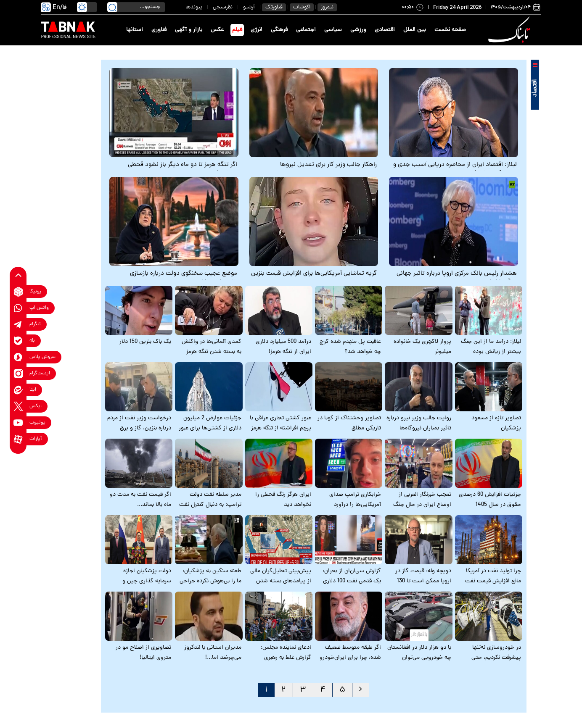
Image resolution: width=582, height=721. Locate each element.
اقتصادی (385, 30)
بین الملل (414, 30)
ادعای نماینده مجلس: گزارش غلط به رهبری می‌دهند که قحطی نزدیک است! (282, 662)
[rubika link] (18, 292)
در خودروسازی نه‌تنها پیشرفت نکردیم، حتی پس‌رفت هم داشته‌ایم (495, 657)
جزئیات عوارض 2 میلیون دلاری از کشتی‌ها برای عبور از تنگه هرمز (210, 428)
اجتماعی (306, 30)
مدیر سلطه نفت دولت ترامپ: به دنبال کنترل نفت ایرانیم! (210, 504)
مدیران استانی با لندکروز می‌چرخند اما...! (212, 652)
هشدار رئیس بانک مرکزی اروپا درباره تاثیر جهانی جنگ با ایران (457, 278)
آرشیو (249, 7)
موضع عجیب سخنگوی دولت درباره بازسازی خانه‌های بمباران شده (183, 278)
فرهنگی (279, 30)
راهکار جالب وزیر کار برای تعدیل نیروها (328, 165)
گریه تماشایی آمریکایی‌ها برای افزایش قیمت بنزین (314, 274)
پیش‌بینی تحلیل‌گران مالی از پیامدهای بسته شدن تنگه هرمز (280, 581)
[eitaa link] (18, 390)
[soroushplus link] (18, 357)
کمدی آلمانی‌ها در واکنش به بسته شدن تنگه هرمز (211, 346)
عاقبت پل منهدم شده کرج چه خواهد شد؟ (350, 346)
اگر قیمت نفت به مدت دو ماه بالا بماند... (140, 499)
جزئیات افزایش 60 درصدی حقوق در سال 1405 (490, 499)
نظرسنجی (223, 7)
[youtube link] (18, 423)
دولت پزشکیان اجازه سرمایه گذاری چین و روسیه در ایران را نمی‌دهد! (139, 581)
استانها (134, 30)
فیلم (237, 30)
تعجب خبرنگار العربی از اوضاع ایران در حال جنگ (422, 499)
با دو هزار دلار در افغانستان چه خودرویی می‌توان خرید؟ (419, 657)
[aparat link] (18, 439)
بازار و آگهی (188, 30)
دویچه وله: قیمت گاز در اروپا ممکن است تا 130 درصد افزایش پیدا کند (423, 581)
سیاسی (333, 30)
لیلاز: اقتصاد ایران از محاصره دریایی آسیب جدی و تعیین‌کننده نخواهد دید (455, 169)
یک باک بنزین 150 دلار (145, 341)
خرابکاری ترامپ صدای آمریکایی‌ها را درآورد (355, 499)
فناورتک (274, 7)
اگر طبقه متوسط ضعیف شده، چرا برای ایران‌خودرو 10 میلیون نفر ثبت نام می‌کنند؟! (350, 662)
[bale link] (18, 341)
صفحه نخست (450, 30)
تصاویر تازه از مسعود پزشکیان (496, 423)
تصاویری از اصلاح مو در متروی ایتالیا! (143, 652)
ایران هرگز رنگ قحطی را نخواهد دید (283, 499)
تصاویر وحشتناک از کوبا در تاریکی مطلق (349, 423)
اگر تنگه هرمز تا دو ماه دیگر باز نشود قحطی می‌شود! (182, 169)
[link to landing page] (510, 30)
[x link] (18, 406)
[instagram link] (18, 373)
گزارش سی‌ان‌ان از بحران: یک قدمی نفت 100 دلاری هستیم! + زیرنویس (352, 581)
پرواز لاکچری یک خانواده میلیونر (422, 346)
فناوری (159, 30)
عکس (217, 30)
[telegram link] (18, 324)
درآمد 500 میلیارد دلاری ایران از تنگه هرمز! (283, 346)
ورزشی (358, 30)
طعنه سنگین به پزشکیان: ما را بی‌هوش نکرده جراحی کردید (210, 581)
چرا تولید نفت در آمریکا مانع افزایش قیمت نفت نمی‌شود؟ (493, 581)
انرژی (256, 30)
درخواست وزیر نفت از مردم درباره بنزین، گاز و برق (139, 423)
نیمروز (327, 7)
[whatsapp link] (18, 308)
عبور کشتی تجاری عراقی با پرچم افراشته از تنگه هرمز (280, 423)
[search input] (136, 7)
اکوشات (301, 7)
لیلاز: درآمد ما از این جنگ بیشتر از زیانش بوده (491, 346)
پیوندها (193, 7)
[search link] (112, 7)
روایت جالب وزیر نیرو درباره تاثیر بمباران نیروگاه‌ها (418, 423)
